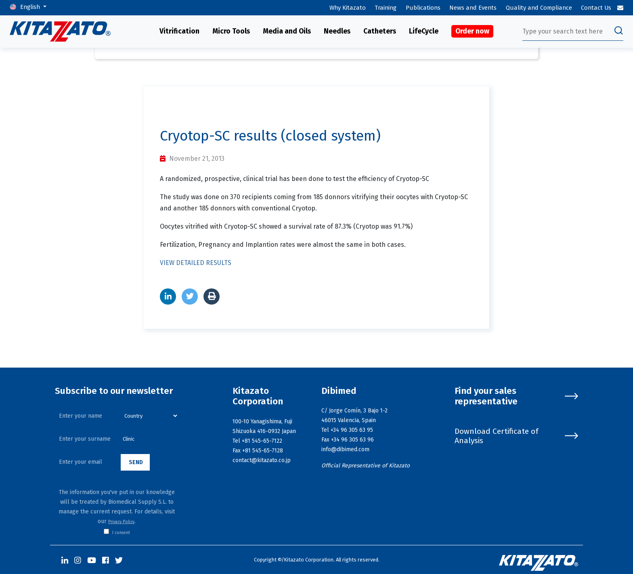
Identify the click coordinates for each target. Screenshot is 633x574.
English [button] (31, 7)
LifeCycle (423, 31)
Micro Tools (231, 31)
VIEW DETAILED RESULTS (195, 263)
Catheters (379, 31)
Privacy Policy (121, 521)
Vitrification (179, 31)
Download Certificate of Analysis (516, 436)
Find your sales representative (516, 396)
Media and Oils (287, 31)
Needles (337, 31)
